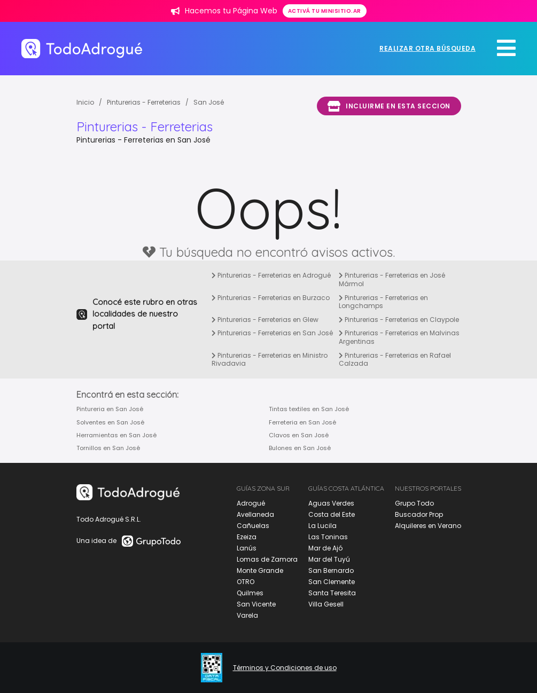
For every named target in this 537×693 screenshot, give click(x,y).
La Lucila (322, 525)
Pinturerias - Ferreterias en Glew (265, 319)
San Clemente (331, 581)
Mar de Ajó (325, 548)
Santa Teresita (332, 592)
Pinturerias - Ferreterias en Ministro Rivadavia (270, 359)
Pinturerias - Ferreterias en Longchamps (383, 302)
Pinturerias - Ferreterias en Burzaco (271, 297)
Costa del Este (331, 514)
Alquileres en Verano (428, 525)
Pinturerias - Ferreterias (144, 102)
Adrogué (251, 503)
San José (208, 102)
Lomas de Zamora (267, 559)
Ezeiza (246, 536)
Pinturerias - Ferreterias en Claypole (399, 319)
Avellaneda (255, 514)
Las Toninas (328, 536)
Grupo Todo (414, 503)
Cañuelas (253, 525)
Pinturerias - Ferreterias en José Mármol (392, 279)
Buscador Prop (419, 514)
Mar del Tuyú (329, 559)
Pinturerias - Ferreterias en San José (272, 332)
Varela (247, 615)
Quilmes (250, 592)
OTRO (245, 581)
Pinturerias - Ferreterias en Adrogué (271, 275)
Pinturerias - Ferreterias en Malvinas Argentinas (399, 337)
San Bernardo (331, 570)
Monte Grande (260, 570)
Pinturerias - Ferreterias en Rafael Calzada (395, 359)
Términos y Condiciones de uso (285, 668)
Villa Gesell (326, 604)
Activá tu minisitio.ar (324, 11)
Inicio (85, 102)
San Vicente (256, 604)
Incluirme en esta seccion (389, 106)
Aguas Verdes (331, 503)
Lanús (246, 548)
